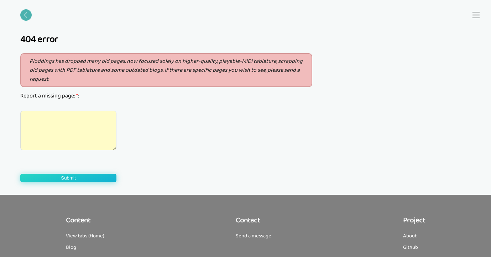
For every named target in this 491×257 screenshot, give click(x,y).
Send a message (253, 236)
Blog (71, 247)
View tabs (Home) (85, 236)
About (410, 236)
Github (410, 247)
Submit (68, 178)
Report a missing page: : (49, 95)
